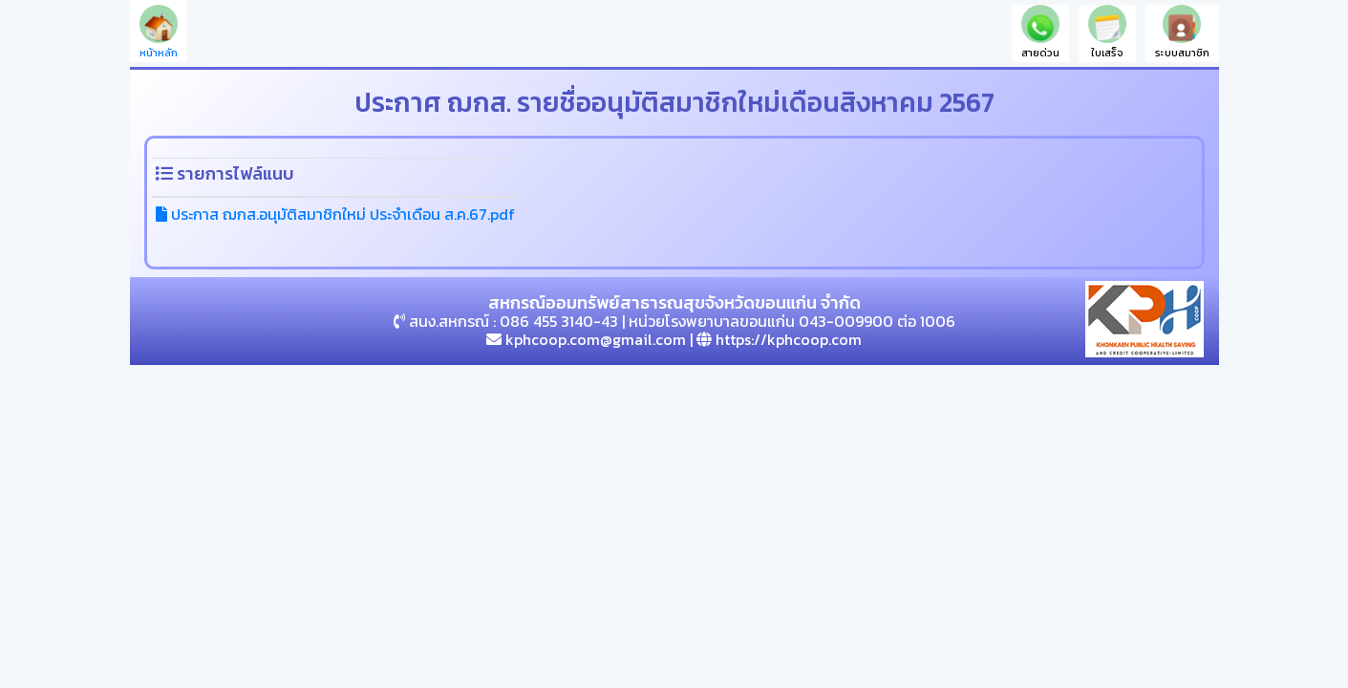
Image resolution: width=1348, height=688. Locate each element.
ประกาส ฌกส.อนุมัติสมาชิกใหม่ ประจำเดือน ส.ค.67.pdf (335, 214)
